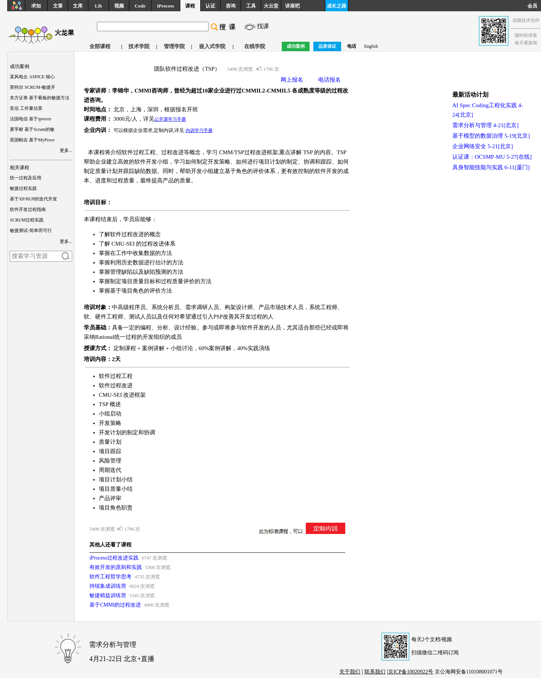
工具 (251, 6)
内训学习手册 (199, 130)
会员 (534, 6)
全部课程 (99, 46)
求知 (36, 6)
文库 (78, 6)
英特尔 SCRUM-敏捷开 (32, 87)
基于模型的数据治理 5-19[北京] (491, 136)
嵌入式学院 (212, 46)
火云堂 (271, 6)
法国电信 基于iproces (30, 118)
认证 (210, 6)
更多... (66, 150)
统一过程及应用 (25, 177)
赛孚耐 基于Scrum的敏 (32, 129)
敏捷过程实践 (23, 188)
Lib (98, 6)
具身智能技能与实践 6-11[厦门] (491, 167)
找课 (263, 26)
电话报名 (329, 80)
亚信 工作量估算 (26, 108)
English (371, 46)
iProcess (165, 6)
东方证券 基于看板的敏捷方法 (40, 97)
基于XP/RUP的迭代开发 (33, 199)
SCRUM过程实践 (27, 220)
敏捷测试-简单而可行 (31, 230)
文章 (58, 6)
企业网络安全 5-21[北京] (482, 146)
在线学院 (254, 46)
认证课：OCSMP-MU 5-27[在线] (492, 157)
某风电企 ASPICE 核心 (32, 76)
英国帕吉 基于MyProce (32, 140)
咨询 (231, 6)
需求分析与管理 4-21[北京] (485, 125)
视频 (119, 6)
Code (139, 6)
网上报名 (292, 80)
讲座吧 (292, 6)
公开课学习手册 (170, 119)
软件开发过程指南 (28, 209)
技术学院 (139, 46)
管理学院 (174, 46)
